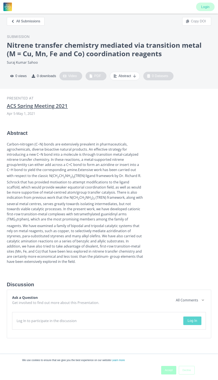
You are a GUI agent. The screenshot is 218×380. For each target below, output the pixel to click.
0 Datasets (157, 76)
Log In (192, 320)
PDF (95, 76)
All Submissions (25, 21)
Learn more (118, 360)
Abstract (124, 76)
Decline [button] (186, 370)
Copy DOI (196, 21)
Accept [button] (169, 370)
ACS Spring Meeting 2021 (37, 105)
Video (70, 76)
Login (205, 7)
